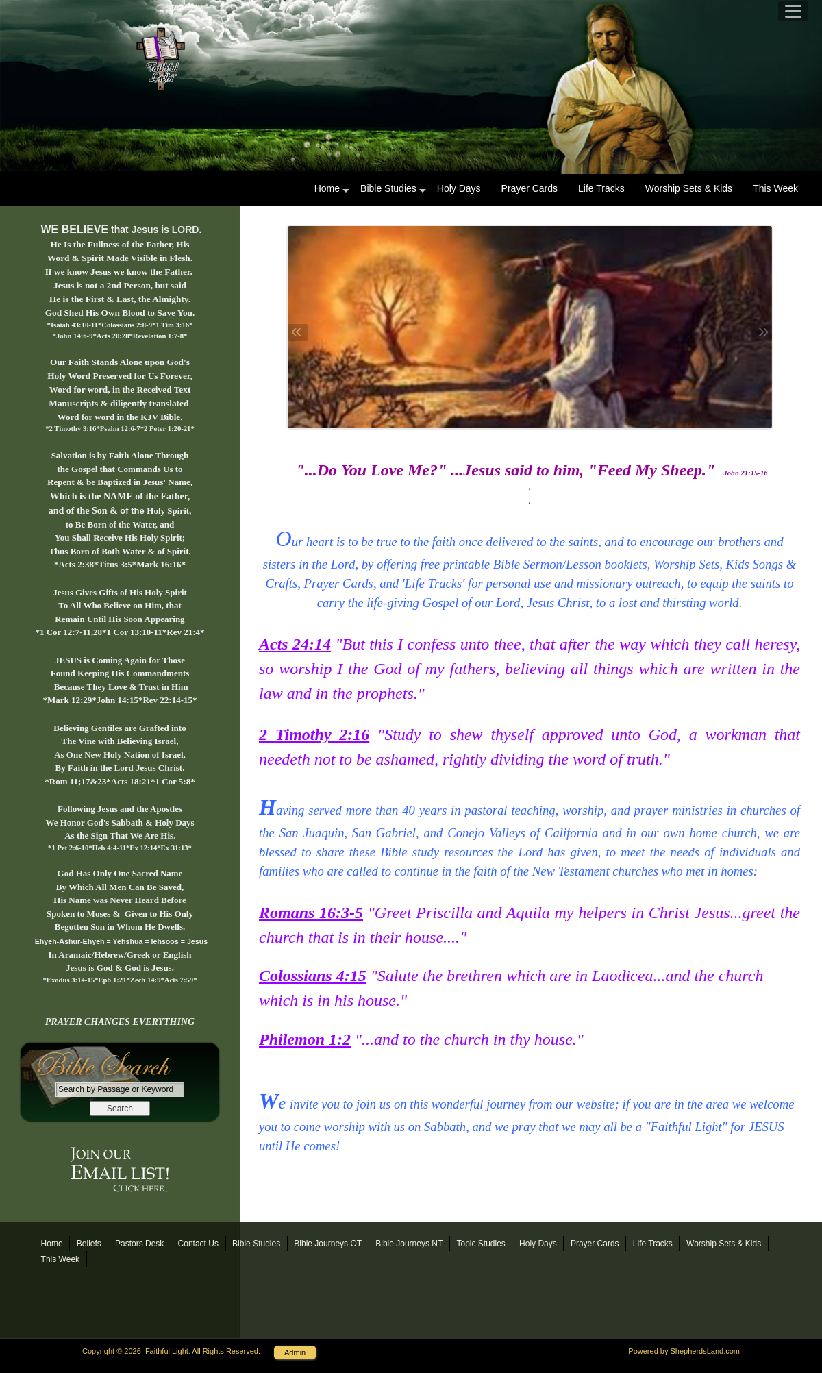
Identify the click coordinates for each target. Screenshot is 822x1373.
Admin (295, 1352)
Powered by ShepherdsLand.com (684, 1351)
